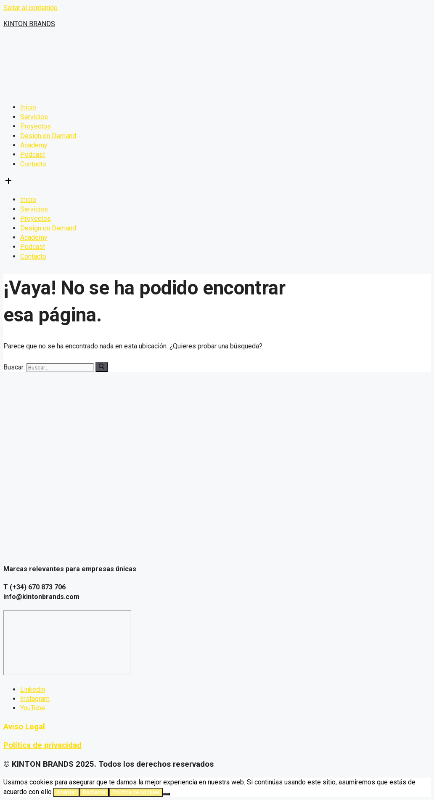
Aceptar (66, 792)
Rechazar (94, 792)
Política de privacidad (42, 745)
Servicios (34, 117)
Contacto (33, 164)
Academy (34, 145)
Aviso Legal (24, 726)
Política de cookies (136, 792)
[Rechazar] (166, 794)
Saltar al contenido (30, 8)
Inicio (28, 107)
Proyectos (35, 126)
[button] (217, 182)
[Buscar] (101, 367)
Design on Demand (48, 136)
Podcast (32, 154)
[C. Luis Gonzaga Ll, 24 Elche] (67, 642)
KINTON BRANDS (29, 24)
